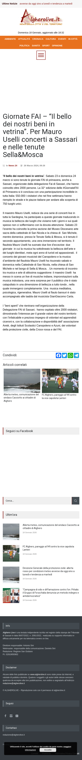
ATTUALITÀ (24, 39)
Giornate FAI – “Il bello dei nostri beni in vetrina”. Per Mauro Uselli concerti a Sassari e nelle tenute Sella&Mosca (40, 135)
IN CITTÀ (73, 39)
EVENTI (62, 39)
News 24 (13, 165)
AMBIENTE (10, 39)
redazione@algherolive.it (14, 683)
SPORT (46, 45)
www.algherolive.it (38, 674)
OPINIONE (57, 45)
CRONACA (37, 39)
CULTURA (51, 39)
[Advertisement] (41, 84)
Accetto (48, 750)
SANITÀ (36, 45)
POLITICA (25, 45)
